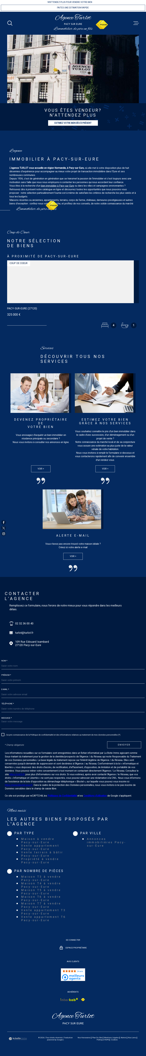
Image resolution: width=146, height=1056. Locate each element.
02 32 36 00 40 (24, 623)
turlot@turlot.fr (24, 632)
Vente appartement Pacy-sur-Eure (40, 847)
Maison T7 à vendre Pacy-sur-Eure (41, 905)
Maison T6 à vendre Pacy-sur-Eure (41, 898)
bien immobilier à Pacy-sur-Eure (57, 189)
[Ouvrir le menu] (136, 23)
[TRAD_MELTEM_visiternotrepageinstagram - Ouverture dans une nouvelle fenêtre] (3, 533)
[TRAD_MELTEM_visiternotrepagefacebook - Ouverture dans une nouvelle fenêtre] (3, 522)
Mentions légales (111, 1038)
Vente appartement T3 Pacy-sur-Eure (43, 912)
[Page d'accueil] (73, 19)
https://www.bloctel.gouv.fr (18, 785)
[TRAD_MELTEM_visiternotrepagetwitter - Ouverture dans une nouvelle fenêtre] (3, 528)
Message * (6, 718)
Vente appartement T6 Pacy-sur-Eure (43, 918)
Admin (123, 1038)
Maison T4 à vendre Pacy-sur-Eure (41, 885)
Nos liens (132, 1038)
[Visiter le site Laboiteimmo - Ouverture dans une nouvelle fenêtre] (17, 1038)
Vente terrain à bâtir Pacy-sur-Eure (42, 854)
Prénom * (6, 675)
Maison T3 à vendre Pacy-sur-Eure (41, 878)
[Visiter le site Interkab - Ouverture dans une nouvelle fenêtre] (69, 999)
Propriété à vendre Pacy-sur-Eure (40, 860)
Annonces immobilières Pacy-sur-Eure (106, 842)
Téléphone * (7, 704)
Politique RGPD (103, 1040)
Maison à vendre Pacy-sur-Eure (37, 840)
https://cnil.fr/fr (17, 774)
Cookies (114, 1040)
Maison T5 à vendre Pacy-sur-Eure (41, 891)
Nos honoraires (84, 1038)
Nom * (4, 661)
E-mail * (5, 689)
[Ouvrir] (10, 23)
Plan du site (97, 1038)
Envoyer (124, 745)
